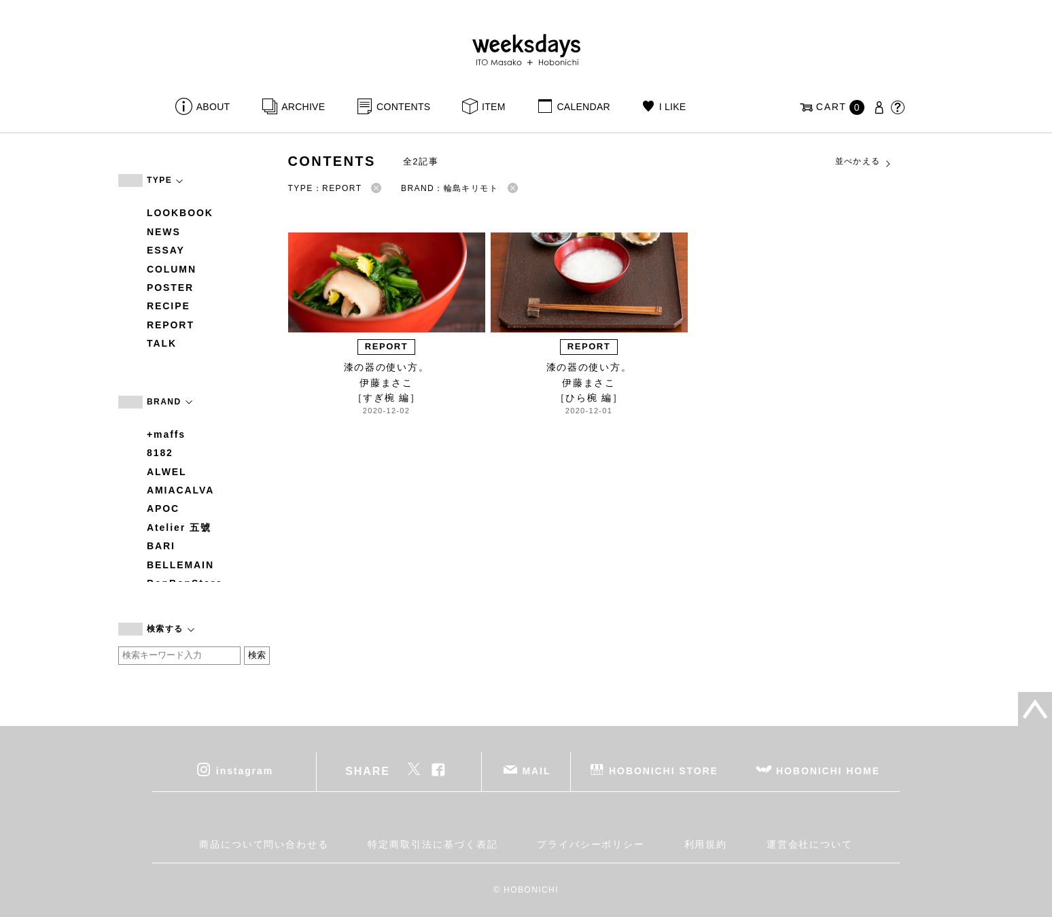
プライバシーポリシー (591, 844)
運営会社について (810, 844)
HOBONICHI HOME (828, 770)
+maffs (166, 434)
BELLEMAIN (180, 564)
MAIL (537, 770)
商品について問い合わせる (264, 844)
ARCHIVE (303, 106)
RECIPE (168, 305)
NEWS (164, 231)
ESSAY (166, 250)
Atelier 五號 (179, 527)
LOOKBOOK (180, 212)
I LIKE (672, 106)
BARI (161, 545)
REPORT (170, 324)
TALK (162, 343)
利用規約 (706, 844)
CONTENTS (403, 106)
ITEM (494, 106)
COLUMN (171, 269)
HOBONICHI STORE (663, 770)
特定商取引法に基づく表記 (432, 844)
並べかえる (863, 161)
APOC (163, 508)
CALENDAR (583, 106)
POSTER (170, 287)
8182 (160, 452)
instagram (244, 770)
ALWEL (167, 471)
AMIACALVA (180, 490)
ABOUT (213, 106)
